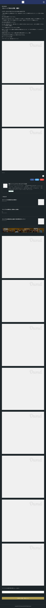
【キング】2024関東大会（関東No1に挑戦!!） (10, 209)
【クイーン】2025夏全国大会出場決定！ (9, 199)
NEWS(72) (3, 172)
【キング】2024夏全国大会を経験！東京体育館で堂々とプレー (14, 219)
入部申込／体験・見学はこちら (23, 598)
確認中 (3, 211)
